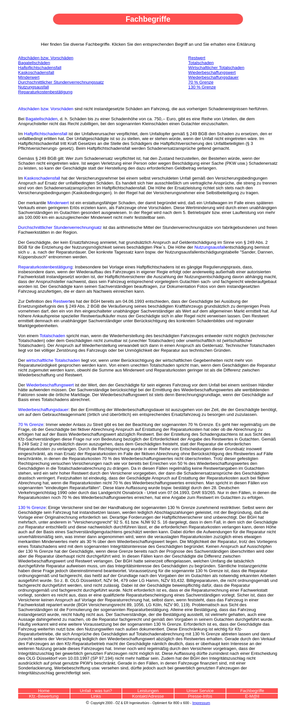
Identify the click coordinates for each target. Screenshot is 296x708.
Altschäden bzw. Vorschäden (45, 57)
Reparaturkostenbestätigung (45, 91)
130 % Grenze (202, 87)
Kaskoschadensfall (42, 178)
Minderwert (58, 202)
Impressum (201, 703)
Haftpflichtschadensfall (45, 133)
